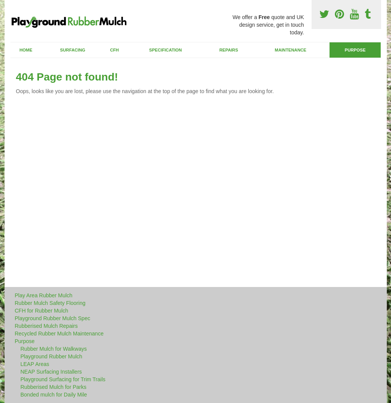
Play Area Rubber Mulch (44, 295)
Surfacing (72, 50)
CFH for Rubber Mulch (41, 311)
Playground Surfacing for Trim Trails (63, 379)
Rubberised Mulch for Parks (54, 387)
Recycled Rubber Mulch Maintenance (59, 333)
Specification (165, 50)
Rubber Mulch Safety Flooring (50, 303)
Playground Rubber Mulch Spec (52, 318)
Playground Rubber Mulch (51, 356)
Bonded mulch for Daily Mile (54, 395)
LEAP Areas (35, 364)
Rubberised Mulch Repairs (46, 326)
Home (25, 50)
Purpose (355, 50)
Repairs (228, 50)
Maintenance (291, 50)
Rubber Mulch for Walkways (54, 349)
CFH (114, 50)
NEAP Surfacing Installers (51, 372)
